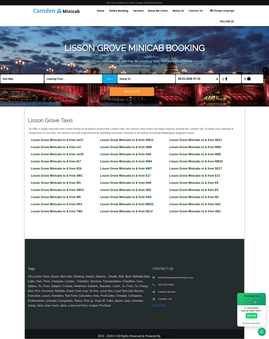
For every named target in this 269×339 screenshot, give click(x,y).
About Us (178, 10)
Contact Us (196, 10)
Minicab (56, 10)
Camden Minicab (166, 292)
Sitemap (159, 305)
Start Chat (251, 316)
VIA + (110, 78)
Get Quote (132, 91)
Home (100, 10)
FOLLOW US (227, 21)
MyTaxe (166, 336)
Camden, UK (165, 299)
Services (138, 10)
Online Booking (118, 10)
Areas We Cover (158, 10)
